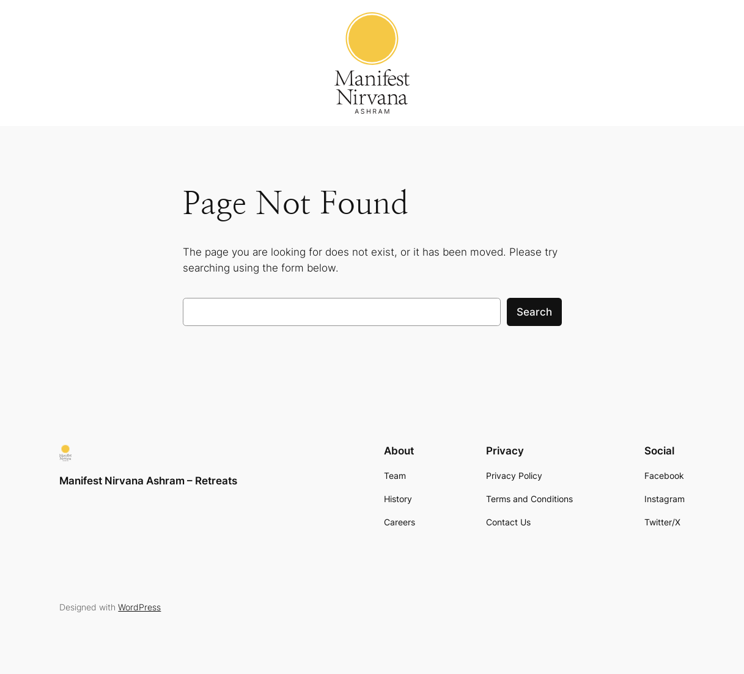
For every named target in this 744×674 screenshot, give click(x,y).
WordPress (139, 607)
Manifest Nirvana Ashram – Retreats (148, 481)
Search (534, 312)
